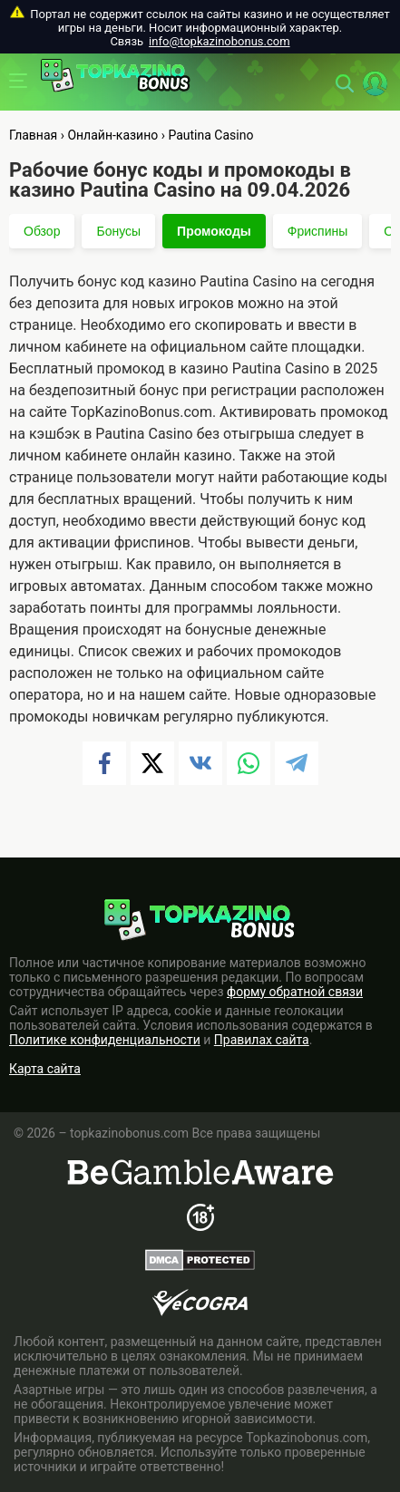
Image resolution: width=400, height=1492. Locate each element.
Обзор (42, 231)
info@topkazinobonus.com (219, 41)
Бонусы (118, 231)
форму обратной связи (295, 991)
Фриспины (317, 231)
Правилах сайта (261, 1039)
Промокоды (214, 231)
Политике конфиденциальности (104, 1039)
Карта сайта (45, 1068)
